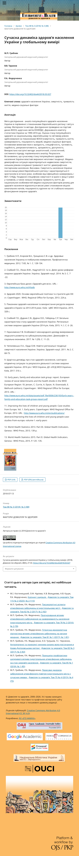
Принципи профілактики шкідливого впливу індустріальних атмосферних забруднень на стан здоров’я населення (41, 659)
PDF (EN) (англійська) (33, 479)
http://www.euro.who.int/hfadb (19, 287)
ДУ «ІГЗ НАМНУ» (27, 718)
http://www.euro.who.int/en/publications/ (44, 413)
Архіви (19, 26)
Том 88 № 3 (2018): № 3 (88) (37, 26)
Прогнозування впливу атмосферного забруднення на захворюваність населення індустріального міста (39, 619)
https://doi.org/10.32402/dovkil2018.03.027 (30, 94)
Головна (8, 26)
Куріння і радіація (37, 597)
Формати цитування (14, 568)
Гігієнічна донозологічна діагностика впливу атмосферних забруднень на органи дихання (38, 633)
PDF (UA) (11, 479)
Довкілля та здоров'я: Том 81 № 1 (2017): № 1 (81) (44, 637)
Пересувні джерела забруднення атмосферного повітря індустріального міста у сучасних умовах (40, 674)
